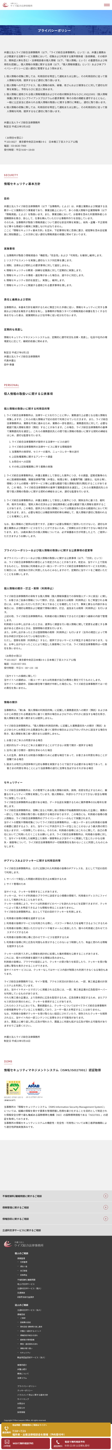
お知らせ (21, 1407)
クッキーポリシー (25, 1390)
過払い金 (23, 1266)
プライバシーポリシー (27, 1386)
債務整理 (21, 1258)
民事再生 (23, 1275)
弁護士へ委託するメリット (30, 1331)
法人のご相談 (21, 1305)
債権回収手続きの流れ (29, 1335)
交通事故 (21, 1292)
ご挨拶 (22, 1318)
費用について (23, 1373)
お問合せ (21, 1403)
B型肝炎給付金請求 (25, 1297)
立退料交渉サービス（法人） (29, 1310)
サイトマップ (23, 1399)
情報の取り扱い (26, 1348)
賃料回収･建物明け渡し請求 (31, 1326)
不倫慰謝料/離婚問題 (26, 1279)
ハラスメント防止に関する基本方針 (32, 1394)
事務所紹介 (22, 1364)
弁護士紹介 (22, 1369)
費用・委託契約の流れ (29, 1344)
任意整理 (23, 1262)
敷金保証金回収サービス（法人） (31, 1357)
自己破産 (23, 1270)
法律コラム (22, 1377)
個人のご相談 (21, 1253)
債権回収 (21, 1314)
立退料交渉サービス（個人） (29, 1288)
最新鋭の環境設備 (27, 1339)
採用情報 (21, 1412)
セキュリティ (25, 1352)
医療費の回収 (25, 1322)
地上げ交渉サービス (26, 1284)
